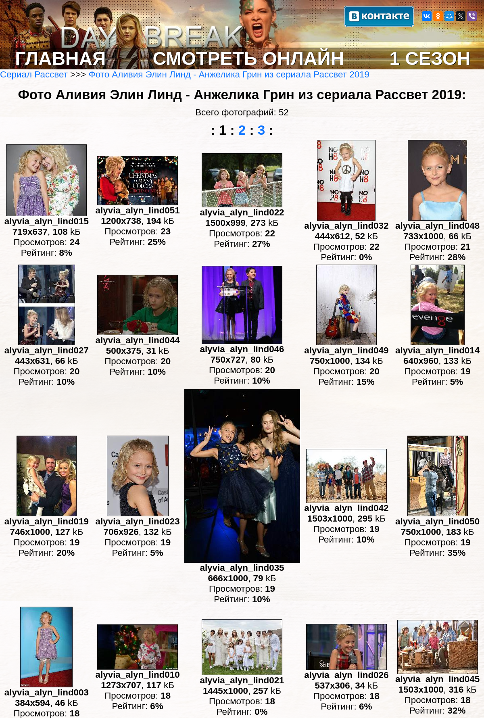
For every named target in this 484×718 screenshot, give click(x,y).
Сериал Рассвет (34, 74)
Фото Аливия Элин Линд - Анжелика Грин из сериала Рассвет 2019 (229, 74)
